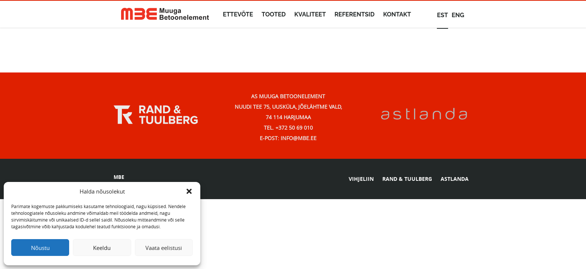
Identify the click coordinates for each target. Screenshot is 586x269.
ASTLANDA (455, 178)
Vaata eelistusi (163, 247)
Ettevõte (238, 14)
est (442, 15)
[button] (189, 191)
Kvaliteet (310, 14)
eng (458, 15)
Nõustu (40, 247)
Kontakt (397, 14)
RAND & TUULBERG (407, 178)
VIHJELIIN (361, 178)
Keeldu (102, 247)
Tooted (274, 14)
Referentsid (354, 14)
